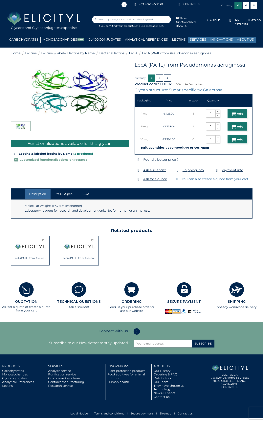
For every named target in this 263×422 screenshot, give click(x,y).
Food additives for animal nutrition (126, 376)
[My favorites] (230, 20)
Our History (162, 371)
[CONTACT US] (179, 4)
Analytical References (18, 382)
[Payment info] (217, 170)
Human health (118, 382)
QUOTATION (26, 302)
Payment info (232, 170)
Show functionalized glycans (186, 22)
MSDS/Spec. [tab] (64, 194)
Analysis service (59, 371)
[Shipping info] (178, 170)
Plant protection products (126, 371)
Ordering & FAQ (165, 374)
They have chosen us (169, 386)
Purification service (62, 374)
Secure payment (141, 413)
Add (237, 114)
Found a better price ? (161, 159)
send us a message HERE (149, 25)
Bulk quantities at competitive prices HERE (175, 147)
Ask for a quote (155, 179)
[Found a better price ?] (138, 160)
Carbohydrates (13, 371)
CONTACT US (191, 4)
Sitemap (165, 413)
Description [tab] (37, 194)
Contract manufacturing (66, 382)
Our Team (161, 382)
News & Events (164, 393)
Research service (60, 386)
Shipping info (193, 170)
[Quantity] (211, 113)
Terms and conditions (109, 413)
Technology (162, 389)
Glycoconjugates (14, 378)
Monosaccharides (15, 374)
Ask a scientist (154, 170)
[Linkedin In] (124, 4)
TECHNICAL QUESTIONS (79, 302)
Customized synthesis (64, 378)
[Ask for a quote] (138, 179)
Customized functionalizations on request (50, 159)
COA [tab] (85, 194)
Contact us (161, 397)
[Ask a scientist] (138, 170)
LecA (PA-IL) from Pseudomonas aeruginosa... (30, 258)
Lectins (7, 386)
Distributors (162, 378)
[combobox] (131, 19)
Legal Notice (79, 413)
